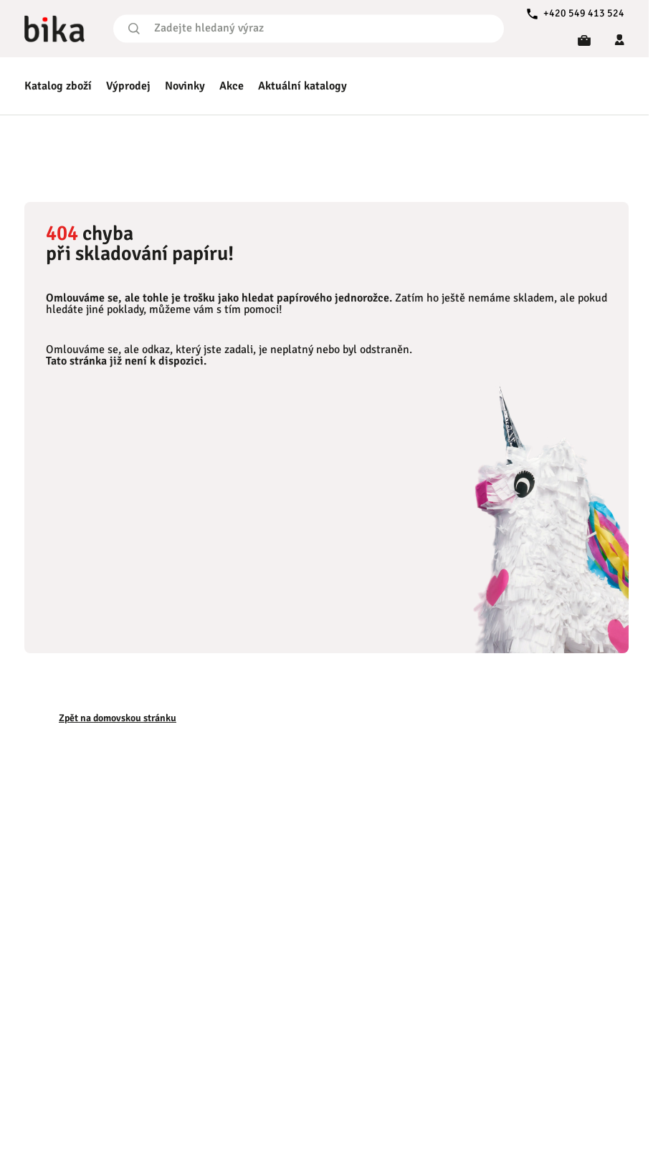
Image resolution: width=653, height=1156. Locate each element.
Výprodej (128, 86)
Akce (231, 86)
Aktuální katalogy (302, 86)
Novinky (185, 86)
